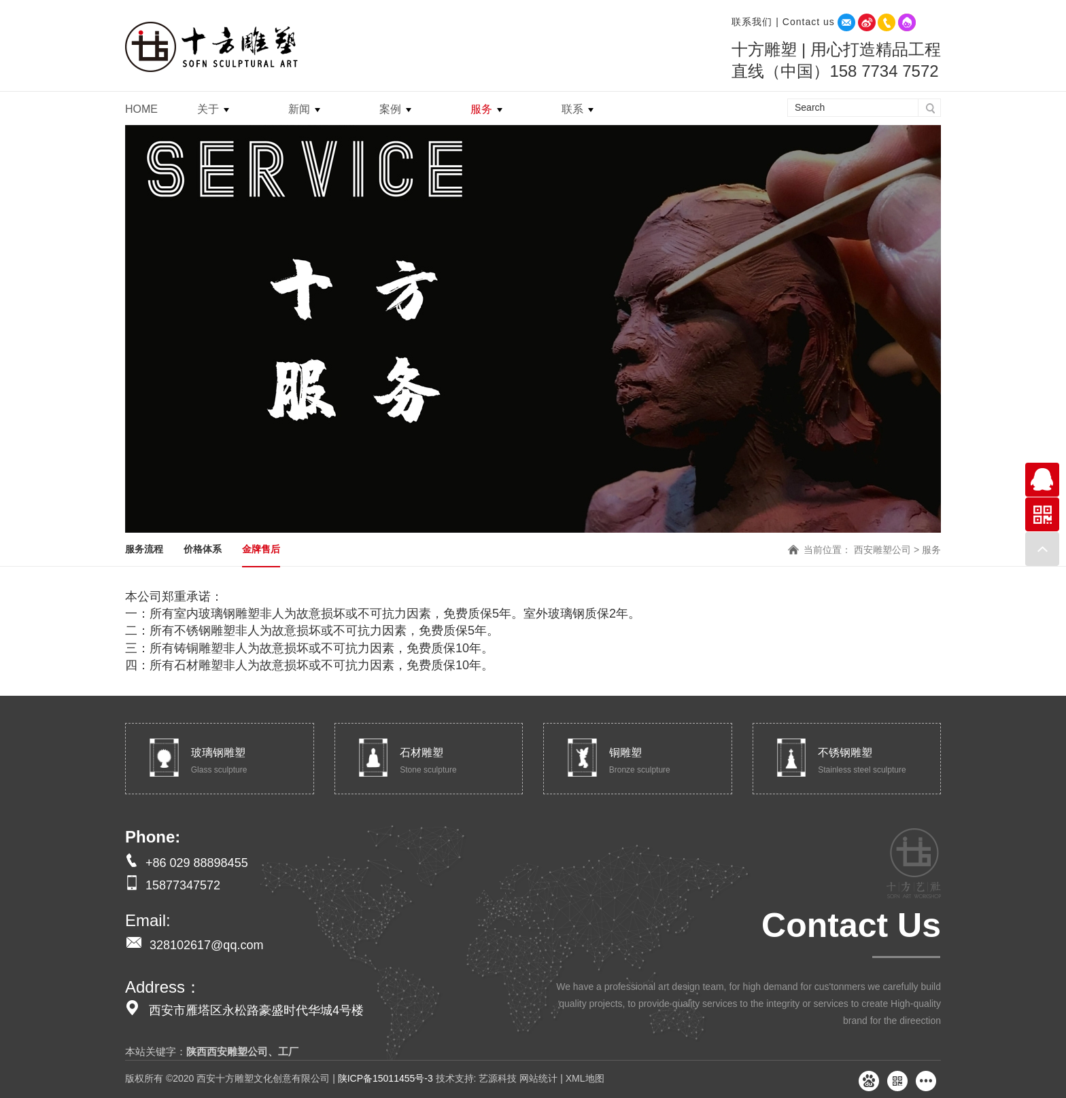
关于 (208, 109)
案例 (390, 109)
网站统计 (538, 1078)
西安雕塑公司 (882, 549)
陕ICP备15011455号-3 (385, 1078)
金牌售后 (261, 549)
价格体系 (203, 549)
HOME (141, 109)
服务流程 (144, 549)
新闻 (299, 109)
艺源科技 (497, 1078)
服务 (481, 109)
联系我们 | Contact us (783, 21)
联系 (572, 109)
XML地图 (585, 1078)
